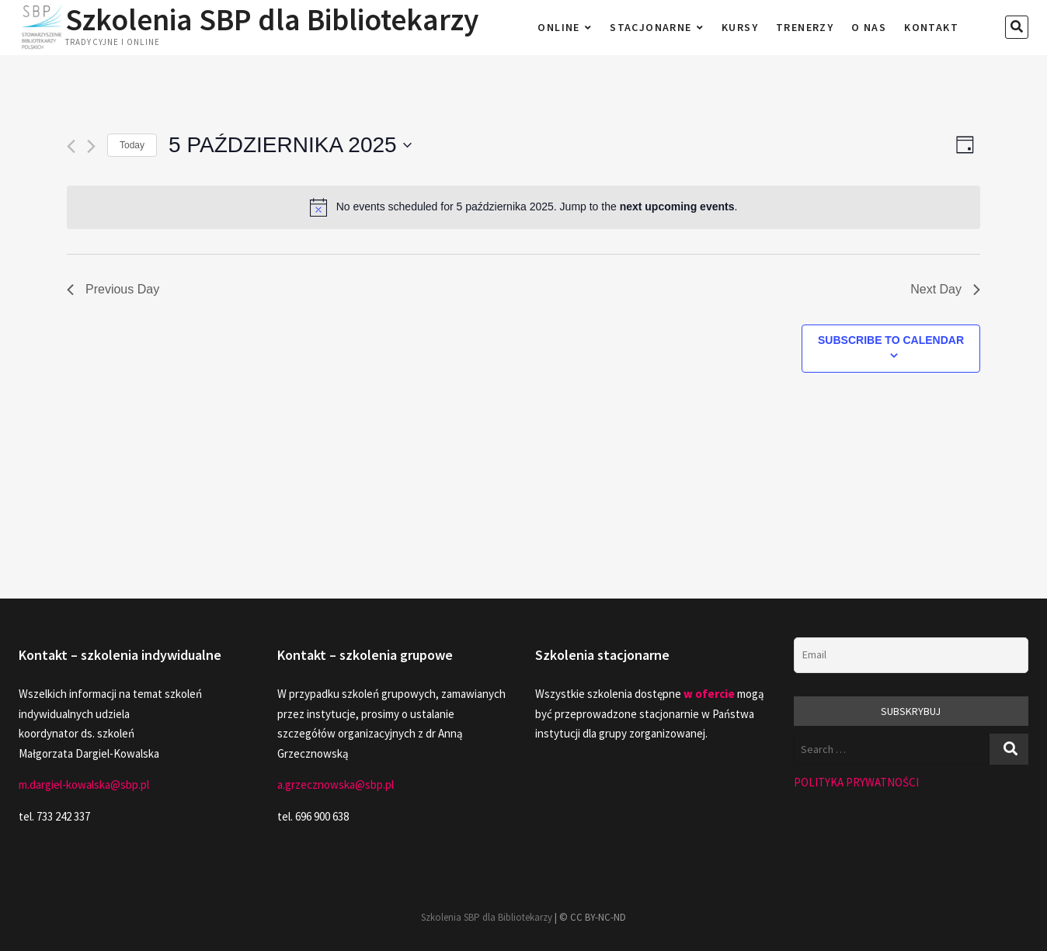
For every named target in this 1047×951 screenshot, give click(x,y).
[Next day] (91, 146)
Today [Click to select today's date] (132, 145)
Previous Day (113, 289)
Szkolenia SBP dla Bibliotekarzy (273, 19)
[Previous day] (71, 146)
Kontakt (931, 27)
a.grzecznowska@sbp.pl (335, 784)
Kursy (740, 27)
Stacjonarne (650, 27)
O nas (868, 27)
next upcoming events (677, 206)
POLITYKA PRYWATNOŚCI (856, 782)
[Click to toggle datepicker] (290, 145)
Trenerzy (804, 27)
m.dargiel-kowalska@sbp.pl (84, 784)
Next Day (945, 289)
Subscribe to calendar (891, 340)
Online (558, 27)
